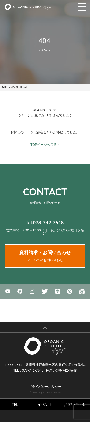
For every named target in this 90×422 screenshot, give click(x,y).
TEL (15, 404)
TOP (4, 87)
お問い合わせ (75, 404)
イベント (45, 404)
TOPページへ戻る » (45, 144)
